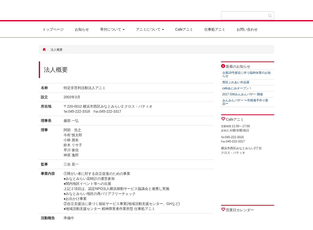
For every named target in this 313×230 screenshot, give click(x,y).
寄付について (112, 29)
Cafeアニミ (184, 29)
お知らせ (82, 29)
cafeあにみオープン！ (237, 88)
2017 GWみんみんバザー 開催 (242, 94)
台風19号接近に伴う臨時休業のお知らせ (246, 74)
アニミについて (150, 29)
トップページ (53, 29)
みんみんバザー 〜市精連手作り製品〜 (245, 102)
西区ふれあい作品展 (235, 82)
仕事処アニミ (214, 29)
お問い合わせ (247, 29)
